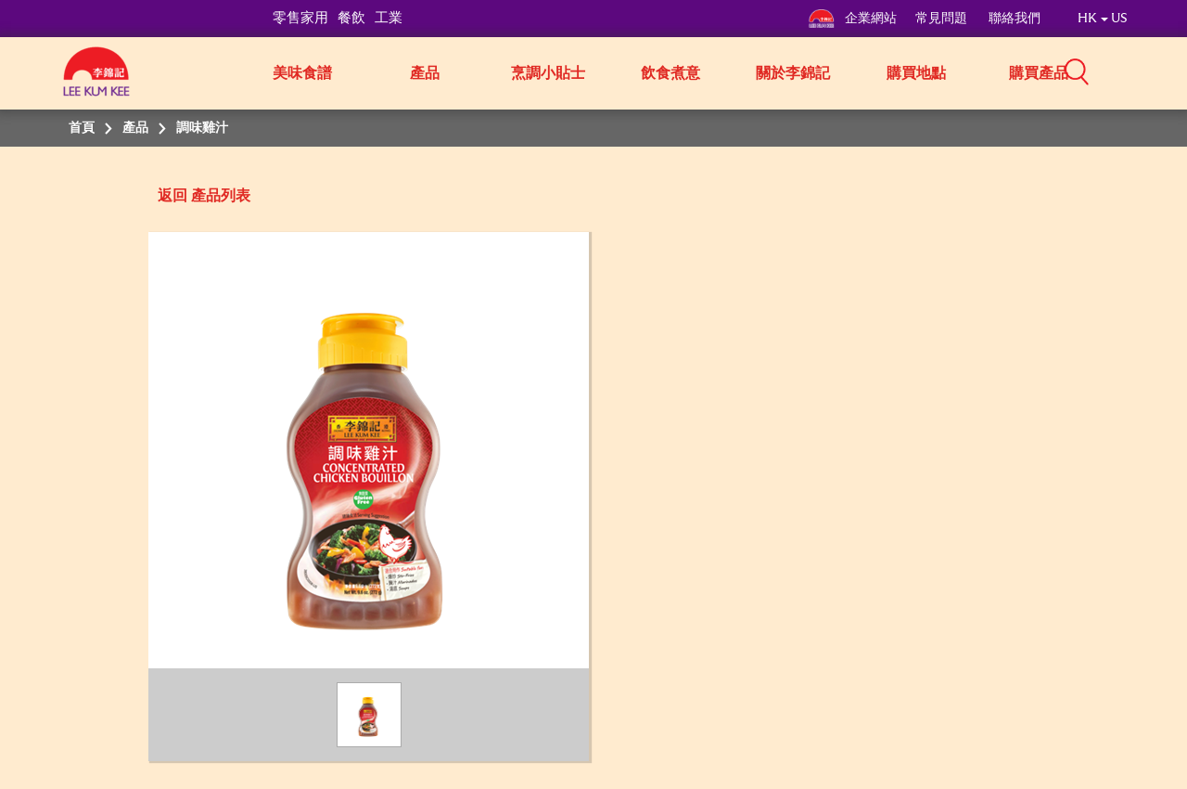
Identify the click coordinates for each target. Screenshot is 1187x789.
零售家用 (300, 18)
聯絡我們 (1014, 18)
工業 (388, 18)
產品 (425, 73)
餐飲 (351, 18)
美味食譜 (302, 73)
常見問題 (942, 18)
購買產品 (1038, 73)
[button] (1134, 71)
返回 (172, 195)
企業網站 (852, 18)
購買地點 (916, 73)
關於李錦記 (793, 73)
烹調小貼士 (548, 73)
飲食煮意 (670, 73)
